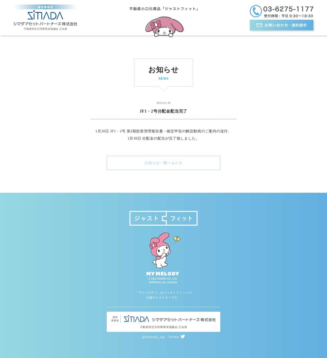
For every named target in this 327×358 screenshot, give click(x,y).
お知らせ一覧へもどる (163, 163)
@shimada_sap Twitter (163, 337)
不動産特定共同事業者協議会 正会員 (45, 28)
